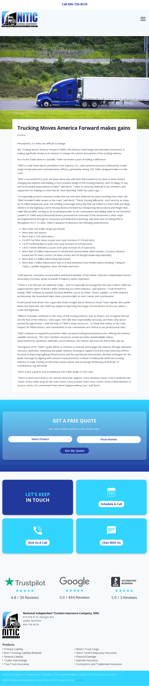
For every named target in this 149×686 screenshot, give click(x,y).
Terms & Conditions (13, 674)
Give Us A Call (37, 542)
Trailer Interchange (15, 660)
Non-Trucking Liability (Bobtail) (22, 653)
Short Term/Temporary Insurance (96, 653)
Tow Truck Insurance (16, 664)
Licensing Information (65, 674)
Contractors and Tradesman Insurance (99, 664)
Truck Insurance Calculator (103, 674)
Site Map (47, 674)
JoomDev (80, 680)
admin (23, 135)
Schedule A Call (111, 504)
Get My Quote (74, 451)
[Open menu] (143, 19)
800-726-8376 (77, 4)
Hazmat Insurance (87, 660)
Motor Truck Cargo (87, 649)
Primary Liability (13, 649)
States (82, 674)
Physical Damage (86, 656)
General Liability (13, 656)
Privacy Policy (33, 674)
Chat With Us (111, 542)
